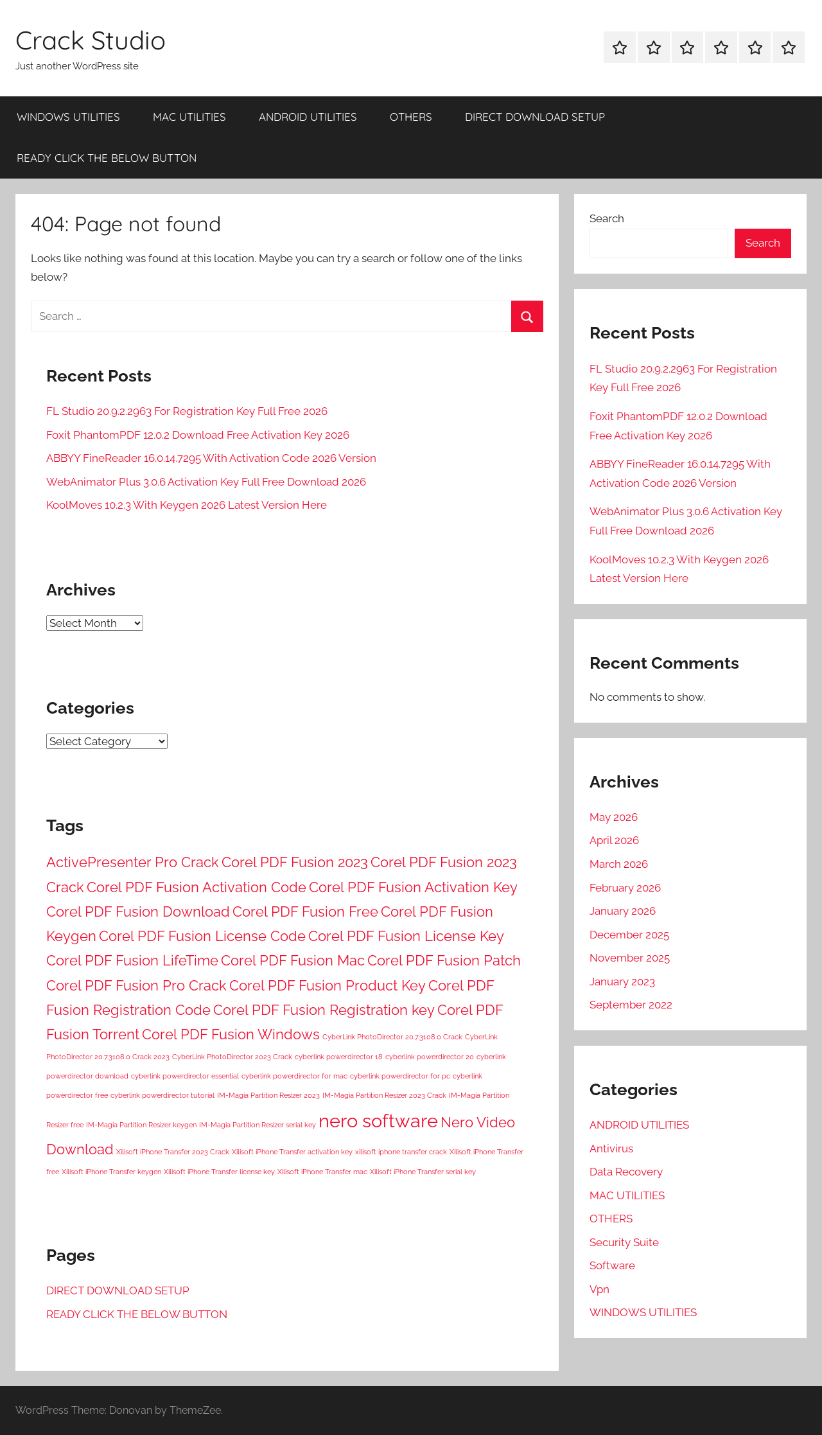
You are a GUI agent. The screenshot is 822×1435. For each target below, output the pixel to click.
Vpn (599, 1289)
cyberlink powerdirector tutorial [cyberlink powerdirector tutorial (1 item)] (162, 1095)
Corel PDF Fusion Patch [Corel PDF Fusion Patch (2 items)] (444, 960)
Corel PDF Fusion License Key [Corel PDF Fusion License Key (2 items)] (406, 936)
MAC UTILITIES (189, 116)
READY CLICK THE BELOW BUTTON (107, 157)
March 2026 (619, 864)
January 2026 (623, 910)
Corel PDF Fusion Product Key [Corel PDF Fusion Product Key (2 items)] (327, 985)
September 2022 (631, 1004)
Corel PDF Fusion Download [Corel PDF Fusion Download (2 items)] (138, 911)
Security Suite (624, 1242)
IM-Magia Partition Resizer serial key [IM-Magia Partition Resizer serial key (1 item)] (257, 1125)
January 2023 (622, 981)
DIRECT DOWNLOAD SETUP (535, 116)
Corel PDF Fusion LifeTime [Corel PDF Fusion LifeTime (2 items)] (132, 960)
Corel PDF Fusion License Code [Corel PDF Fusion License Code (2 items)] (202, 936)
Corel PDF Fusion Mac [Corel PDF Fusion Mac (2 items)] (293, 960)
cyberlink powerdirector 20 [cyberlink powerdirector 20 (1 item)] (429, 1057)
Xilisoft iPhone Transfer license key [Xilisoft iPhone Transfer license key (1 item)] (219, 1171)
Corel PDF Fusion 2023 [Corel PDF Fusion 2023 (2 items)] (295, 862)
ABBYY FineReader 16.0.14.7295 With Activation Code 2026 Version (211, 458)
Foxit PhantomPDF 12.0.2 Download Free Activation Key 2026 (197, 434)
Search (607, 218)
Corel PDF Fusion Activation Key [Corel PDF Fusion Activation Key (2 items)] (413, 887)
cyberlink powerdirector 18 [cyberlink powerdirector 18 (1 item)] (339, 1057)
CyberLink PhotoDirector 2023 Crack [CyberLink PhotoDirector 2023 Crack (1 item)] (232, 1057)
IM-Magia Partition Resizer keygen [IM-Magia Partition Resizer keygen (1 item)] (141, 1125)
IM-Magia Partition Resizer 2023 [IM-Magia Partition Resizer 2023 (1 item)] (268, 1095)
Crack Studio (90, 40)
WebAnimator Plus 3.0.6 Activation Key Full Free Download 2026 (206, 481)
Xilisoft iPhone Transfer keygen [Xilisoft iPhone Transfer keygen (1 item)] (111, 1171)
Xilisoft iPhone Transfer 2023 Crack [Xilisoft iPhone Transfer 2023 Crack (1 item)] (172, 1152)
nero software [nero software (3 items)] (378, 1120)
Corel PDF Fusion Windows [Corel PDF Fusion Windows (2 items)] (231, 1034)
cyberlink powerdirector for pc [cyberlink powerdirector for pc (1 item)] (400, 1076)
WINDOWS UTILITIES (68, 116)
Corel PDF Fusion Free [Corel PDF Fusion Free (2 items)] (305, 911)
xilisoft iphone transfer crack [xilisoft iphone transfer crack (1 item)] (401, 1152)
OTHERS (411, 116)
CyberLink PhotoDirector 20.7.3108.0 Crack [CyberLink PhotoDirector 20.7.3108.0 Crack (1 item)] (392, 1037)
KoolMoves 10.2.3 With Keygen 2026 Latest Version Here (186, 504)
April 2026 (614, 840)
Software (612, 1265)
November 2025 (630, 957)
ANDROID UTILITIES (308, 116)
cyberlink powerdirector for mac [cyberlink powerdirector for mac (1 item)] (294, 1076)
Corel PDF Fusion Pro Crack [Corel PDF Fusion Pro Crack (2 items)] (136, 985)
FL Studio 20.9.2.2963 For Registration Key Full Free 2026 (187, 411)
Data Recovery (626, 1171)
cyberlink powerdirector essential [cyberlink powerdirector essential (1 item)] (185, 1076)
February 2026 (625, 887)
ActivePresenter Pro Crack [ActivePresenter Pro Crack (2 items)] (132, 862)
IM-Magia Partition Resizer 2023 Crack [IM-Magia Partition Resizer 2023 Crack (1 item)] (384, 1095)
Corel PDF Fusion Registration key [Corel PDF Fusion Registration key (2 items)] (324, 1009)
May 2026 (614, 817)
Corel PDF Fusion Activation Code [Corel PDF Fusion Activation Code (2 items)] (196, 887)
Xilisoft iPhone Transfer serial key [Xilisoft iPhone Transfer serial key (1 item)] (423, 1171)
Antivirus (611, 1148)
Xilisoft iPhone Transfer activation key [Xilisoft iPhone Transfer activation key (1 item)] (292, 1152)
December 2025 (629, 934)
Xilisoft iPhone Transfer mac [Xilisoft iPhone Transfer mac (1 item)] (322, 1171)
